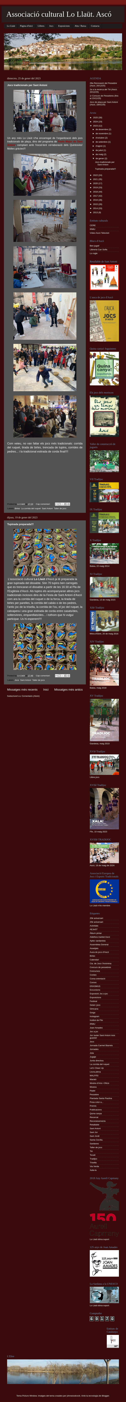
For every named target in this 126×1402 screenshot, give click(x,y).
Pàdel (92, 1091)
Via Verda (94, 1166)
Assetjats (94, 948)
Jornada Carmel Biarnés (101, 1045)
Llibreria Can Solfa (98, 249)
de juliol (99, 150)
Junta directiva (96, 1060)
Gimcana (94, 1009)
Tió (91, 1151)
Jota (92, 1053)
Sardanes (94, 1143)
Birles (17, 508)
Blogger (105, 1396)
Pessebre (94, 1094)
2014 (95, 208)
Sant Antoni (47, 508)
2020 (95, 183)
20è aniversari (96, 918)
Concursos (95, 971)
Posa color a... (96, 1102)
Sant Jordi (94, 1136)
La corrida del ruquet (31, 508)
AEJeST (94, 929)
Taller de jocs (60, 508)
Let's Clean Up (97, 1068)
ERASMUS (95, 986)
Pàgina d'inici (26, 26)
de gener (100, 158)
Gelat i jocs (95, 1005)
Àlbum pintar (96, 933)
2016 (95, 200)
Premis (93, 1106)
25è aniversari (96, 922)
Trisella (93, 1162)
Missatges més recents (22, 689)
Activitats (94, 926)
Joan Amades (96, 1028)
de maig (100, 154)
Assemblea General (99, 944)
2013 (95, 212)
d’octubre (100, 138)
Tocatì (92, 1155)
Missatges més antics (68, 689)
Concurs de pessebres (100, 967)
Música (93, 1087)
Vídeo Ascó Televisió (99, 233)
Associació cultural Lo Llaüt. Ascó (59, 14)
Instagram (94, 1016)
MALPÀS (94, 1075)
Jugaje (93, 1057)
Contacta (95, 26)
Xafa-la (93, 1170)
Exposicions (64, 26)
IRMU (92, 229)
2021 (95, 179)
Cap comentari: (43, 504)
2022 (95, 175)
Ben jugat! (94, 246)
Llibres (41, 26)
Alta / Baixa (80, 26)
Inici (46, 689)
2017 (95, 196)
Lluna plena (95, 1072)
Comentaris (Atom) (31, 696)
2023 (95, 126)
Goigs (92, 1012)
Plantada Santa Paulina (101, 1098)
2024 (95, 121)
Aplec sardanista (98, 941)
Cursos (93, 982)
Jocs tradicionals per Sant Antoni (27, 85)
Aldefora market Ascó (100, 937)
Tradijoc (93, 1159)
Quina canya (96, 1113)
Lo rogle (93, 253)
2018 (95, 192)
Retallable (94, 1124)
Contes (93, 975)
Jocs (51, 26)
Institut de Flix (96, 1020)
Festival (93, 1001)
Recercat (94, 1117)
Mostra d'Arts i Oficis (99, 1083)
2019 (95, 187)
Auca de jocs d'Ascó (99, 952)
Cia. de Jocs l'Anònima (100, 963)
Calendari (94, 960)
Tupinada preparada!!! (20, 524)
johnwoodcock (73, 1396)
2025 (95, 117)
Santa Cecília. (96, 1140)
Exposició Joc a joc (99, 993)
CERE (93, 225)
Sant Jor (94, 1132)
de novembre (102, 133)
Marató (93, 1079)
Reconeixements (98, 1121)
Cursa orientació (97, 978)
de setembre (102, 142)
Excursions (95, 990)
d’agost (99, 146)
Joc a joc (94, 1031)
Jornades (94, 1049)
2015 (95, 204)
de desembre (102, 129)
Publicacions (96, 1109)
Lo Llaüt (11, 26)
